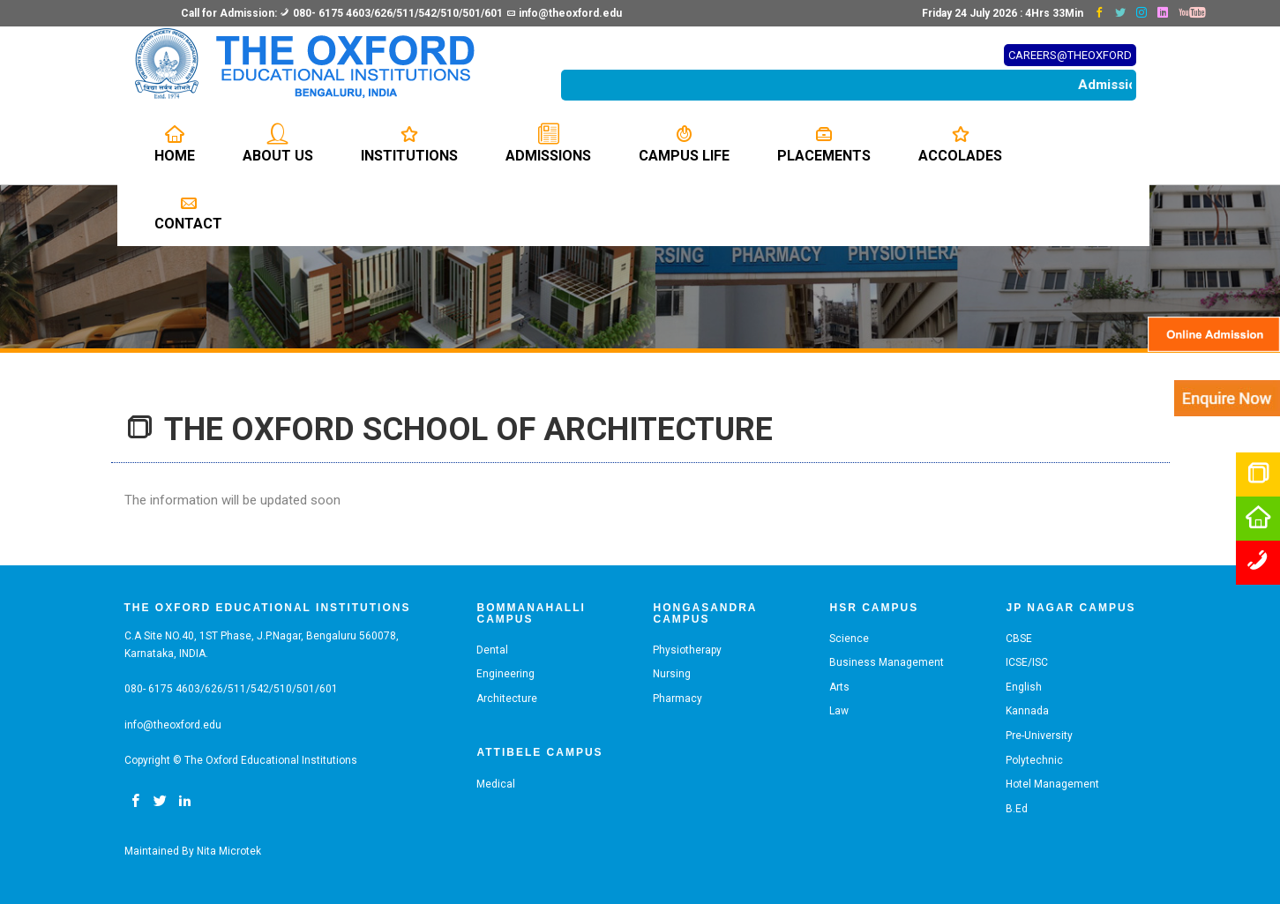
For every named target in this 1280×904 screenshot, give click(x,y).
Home (174, 143)
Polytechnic (1034, 760)
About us (278, 143)
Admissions (548, 143)
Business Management (886, 662)
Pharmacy (677, 698)
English (1024, 687)
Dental (492, 650)
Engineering (505, 674)
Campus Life (684, 143)
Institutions (409, 143)
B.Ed (1017, 809)
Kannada (1027, 711)
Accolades (960, 143)
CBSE (1019, 638)
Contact (188, 211)
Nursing (672, 674)
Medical (495, 784)
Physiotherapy (687, 650)
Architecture (506, 698)
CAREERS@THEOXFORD (1070, 55)
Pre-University (1039, 735)
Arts (839, 687)
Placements (824, 143)
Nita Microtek (229, 851)
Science (849, 638)
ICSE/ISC (1027, 662)
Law (839, 711)
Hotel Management (1052, 784)
